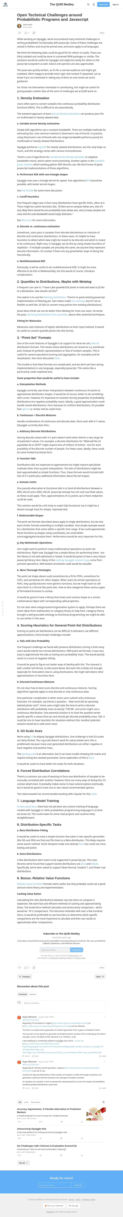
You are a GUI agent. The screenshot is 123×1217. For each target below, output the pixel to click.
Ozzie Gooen (27, 25)
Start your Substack (53, 1205)
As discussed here (26, 806)
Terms (78, 1199)
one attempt (78, 301)
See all (23, 1163)
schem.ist (79, 1040)
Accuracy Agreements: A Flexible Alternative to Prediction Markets (49, 1111)
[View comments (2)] (27, 32)
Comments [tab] (23, 994)
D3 (31, 736)
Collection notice (88, 1199)
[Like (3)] (19, 1121)
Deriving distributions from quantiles (47, 314)
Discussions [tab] (35, 1102)
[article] (61, 1115)
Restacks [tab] (32, 994)
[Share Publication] (93, 4)
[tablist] (27, 994)
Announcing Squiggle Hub (31, 1129)
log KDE (42, 147)
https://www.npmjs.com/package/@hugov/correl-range (47, 1026)
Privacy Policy (80, 958)
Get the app (73, 1205)
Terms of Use (73, 955)
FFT (88, 180)
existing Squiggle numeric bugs (73, 560)
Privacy (71, 1199)
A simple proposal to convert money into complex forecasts (42, 1115)
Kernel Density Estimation (66, 113)
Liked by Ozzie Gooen (31, 1020)
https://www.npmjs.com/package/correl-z (70, 1023)
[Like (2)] (19, 1138)
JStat (83, 863)
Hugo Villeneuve (29, 1017)
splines (26, 409)
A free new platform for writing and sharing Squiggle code (42, 1132)
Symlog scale (29, 754)
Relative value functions (30, 884)
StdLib (94, 863)
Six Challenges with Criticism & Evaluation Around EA (47, 1146)
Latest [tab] (26, 1102)
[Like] (19, 32)
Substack (49, 1212)
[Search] (88, 4)
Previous (24, 976)
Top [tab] (20, 1102)
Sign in (116, 4)
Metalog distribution (55, 297)
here (57, 358)
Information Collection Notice (61, 958)
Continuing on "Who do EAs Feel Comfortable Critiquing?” (41, 1149)
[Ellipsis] (105, 1017)
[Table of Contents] (2, 608)
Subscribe (103, 4)
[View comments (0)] (40, 1138)
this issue (27, 220)
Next (100, 976)
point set (94, 343)
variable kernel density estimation (67, 157)
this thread (27, 190)
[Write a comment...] (64, 1007)
